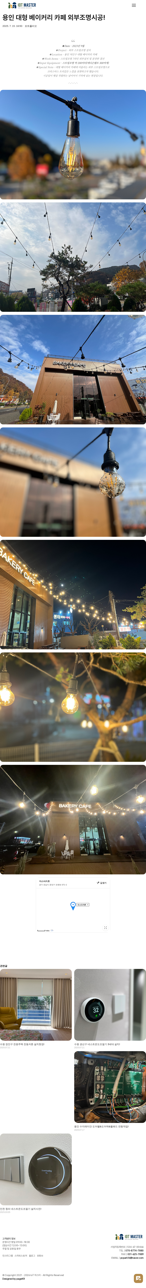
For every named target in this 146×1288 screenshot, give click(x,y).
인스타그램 (7, 1255)
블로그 (32, 1255)
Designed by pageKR (13, 1278)
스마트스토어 (21, 1255)
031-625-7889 (135, 1254)
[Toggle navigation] (134, 5)
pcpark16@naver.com (132, 1257)
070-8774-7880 (134, 1250)
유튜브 (40, 1255)
